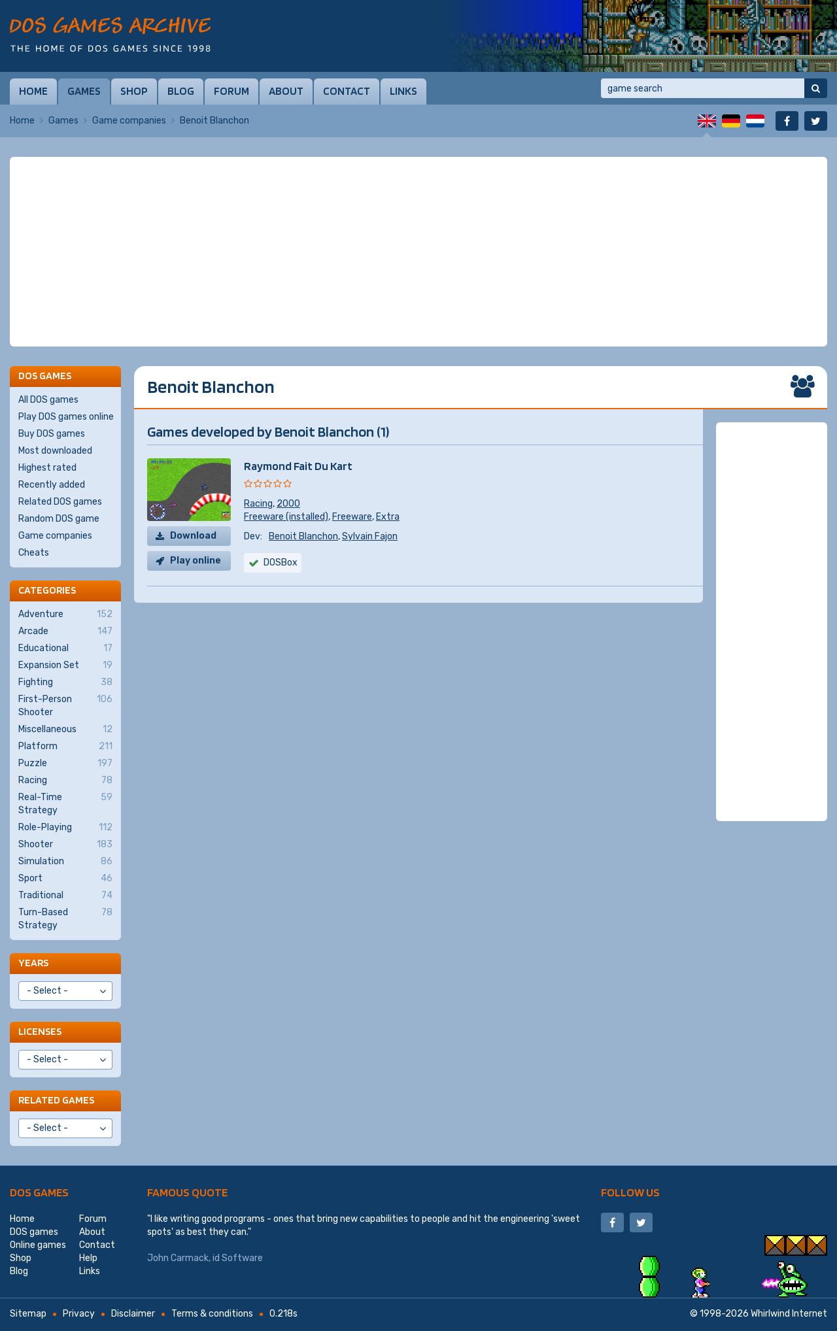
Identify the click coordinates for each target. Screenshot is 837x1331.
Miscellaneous (65, 729)
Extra (388, 516)
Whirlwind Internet (789, 1313)
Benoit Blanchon (303, 536)
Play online (195, 560)
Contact (346, 90)
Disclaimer (133, 1313)
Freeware (352, 516)
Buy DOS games (51, 433)
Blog (180, 90)
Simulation (65, 861)
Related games (56, 1100)
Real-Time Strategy (65, 803)
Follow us (630, 1192)
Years (33, 962)
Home (33, 90)
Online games (38, 1245)
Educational (65, 648)
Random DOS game (58, 518)
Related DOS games (60, 501)
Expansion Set (65, 665)
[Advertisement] (418, 251)
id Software (238, 1258)
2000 (288, 503)
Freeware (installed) (286, 516)
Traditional (65, 895)
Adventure (65, 614)
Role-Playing (65, 827)
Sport (65, 878)
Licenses (39, 1031)
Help (88, 1258)
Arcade (65, 631)
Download (193, 535)
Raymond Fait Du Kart (298, 466)
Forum (231, 90)
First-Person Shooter (65, 705)
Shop (134, 90)
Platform (65, 746)
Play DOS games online (66, 416)
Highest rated (47, 467)
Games (84, 90)
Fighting (65, 682)
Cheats (33, 552)
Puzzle (65, 763)
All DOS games (48, 399)
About (286, 90)
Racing (258, 503)
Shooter (65, 844)
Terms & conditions (212, 1313)
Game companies (129, 120)
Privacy (79, 1313)
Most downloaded (55, 450)
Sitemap (28, 1313)
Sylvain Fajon (370, 536)
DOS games (39, 1192)
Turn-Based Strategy (65, 918)
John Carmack (178, 1258)
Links (403, 90)
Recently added (51, 484)
